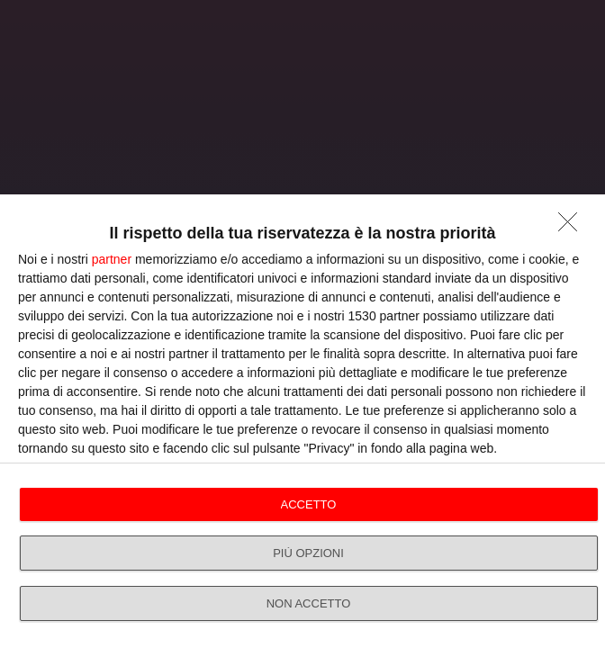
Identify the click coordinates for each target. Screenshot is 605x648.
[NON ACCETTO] (572, 226)
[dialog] (302, 421)
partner (111, 259)
